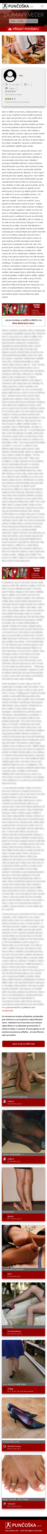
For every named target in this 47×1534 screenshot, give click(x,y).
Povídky (20, 21)
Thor (21, 75)
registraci (29, 323)
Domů (13, 21)
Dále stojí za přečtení (23, 1044)
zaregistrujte (7, 1010)
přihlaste (27, 1007)
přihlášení (17, 323)
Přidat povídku (26, 29)
